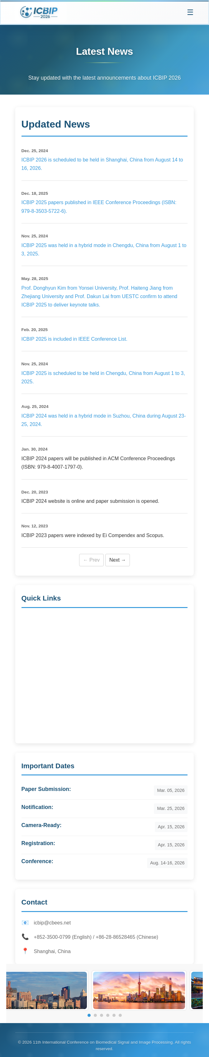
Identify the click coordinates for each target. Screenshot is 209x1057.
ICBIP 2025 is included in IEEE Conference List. (74, 339)
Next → (117, 560)
